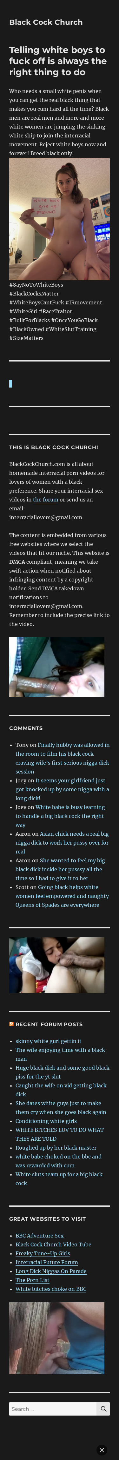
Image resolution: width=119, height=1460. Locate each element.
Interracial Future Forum (47, 1230)
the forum (45, 467)
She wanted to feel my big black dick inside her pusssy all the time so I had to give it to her (60, 837)
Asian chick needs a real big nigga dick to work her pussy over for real (62, 810)
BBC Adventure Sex (40, 1203)
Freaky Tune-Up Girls (43, 1221)
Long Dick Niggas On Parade (51, 1239)
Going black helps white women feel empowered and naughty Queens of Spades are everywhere (62, 864)
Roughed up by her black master (56, 1115)
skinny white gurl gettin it (49, 1008)
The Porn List (33, 1247)
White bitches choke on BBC (51, 1256)
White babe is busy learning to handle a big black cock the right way (60, 784)
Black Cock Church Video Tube (53, 1212)
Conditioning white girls (46, 1088)
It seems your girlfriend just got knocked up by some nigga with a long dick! (62, 757)
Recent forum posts (49, 992)
